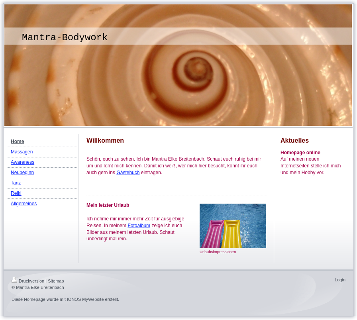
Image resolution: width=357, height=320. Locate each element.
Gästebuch (127, 172)
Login (340, 279)
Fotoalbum (139, 225)
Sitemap (56, 281)
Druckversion (28, 281)
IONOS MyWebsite (85, 299)
